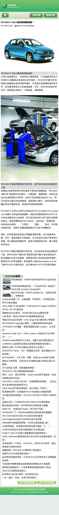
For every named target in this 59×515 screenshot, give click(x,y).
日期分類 (36, 15)
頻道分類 (50, 15)
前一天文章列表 (27, 482)
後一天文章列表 (46, 482)
